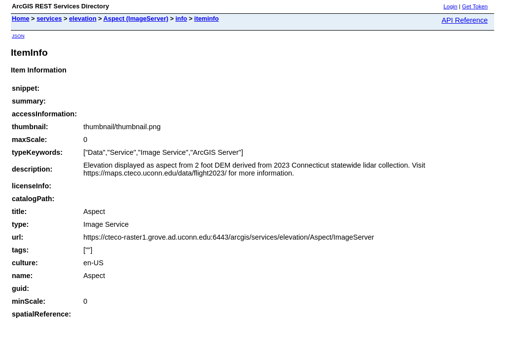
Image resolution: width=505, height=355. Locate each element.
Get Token (475, 6)
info (181, 18)
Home (21, 18)
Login (450, 6)
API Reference (464, 20)
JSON (18, 35)
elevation (82, 18)
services (49, 18)
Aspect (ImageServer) (136, 18)
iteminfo (206, 18)
